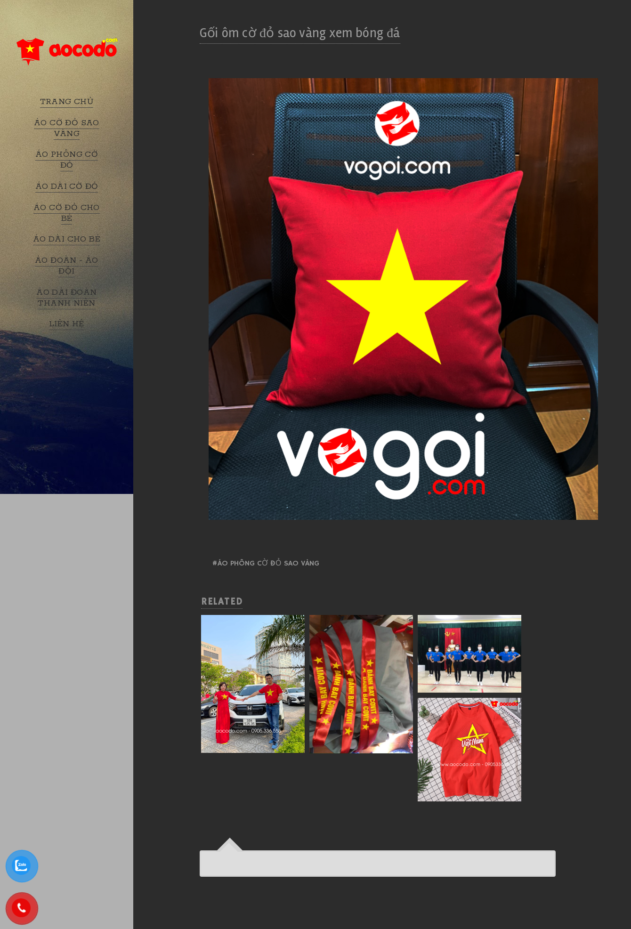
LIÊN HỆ (66, 324)
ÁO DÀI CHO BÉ (66, 239)
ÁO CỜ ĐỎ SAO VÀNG (66, 128)
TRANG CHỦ (67, 102)
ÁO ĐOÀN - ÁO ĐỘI (66, 265)
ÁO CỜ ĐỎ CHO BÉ (66, 213)
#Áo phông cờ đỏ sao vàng (265, 563)
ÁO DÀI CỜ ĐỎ (66, 186)
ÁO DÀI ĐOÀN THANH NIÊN (66, 297)
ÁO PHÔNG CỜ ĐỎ (66, 159)
